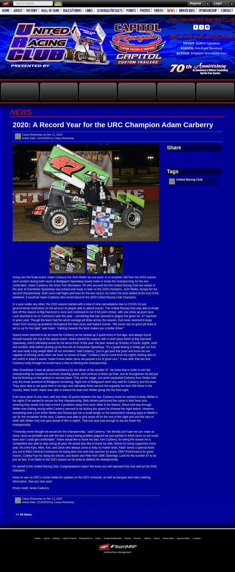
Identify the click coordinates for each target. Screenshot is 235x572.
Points (131, 11)
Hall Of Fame (50, 11)
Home (6, 11)
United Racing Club (72, 42)
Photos (145, 11)
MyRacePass (117, 546)
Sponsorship (208, 11)
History (31, 11)
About (17, 11)
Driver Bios (187, 11)
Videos (158, 11)
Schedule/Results (110, 11)
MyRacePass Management (117, 552)
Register (199, 3)
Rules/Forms (72, 11)
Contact (227, 11)
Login (223, 3)
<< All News (24, 514)
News (171, 11)
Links (89, 11)
